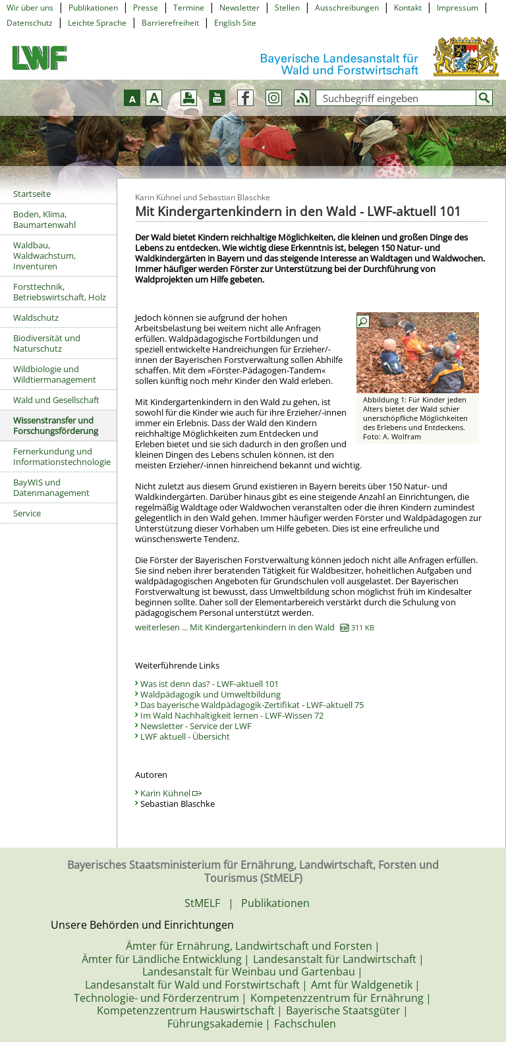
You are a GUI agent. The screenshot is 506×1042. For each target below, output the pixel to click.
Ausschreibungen (347, 7)
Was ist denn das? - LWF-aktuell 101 (209, 684)
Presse (145, 7)
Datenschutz (30, 22)
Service (27, 513)
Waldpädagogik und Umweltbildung (210, 694)
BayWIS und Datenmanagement (51, 487)
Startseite (32, 194)
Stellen (287, 7)
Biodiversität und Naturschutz (46, 343)
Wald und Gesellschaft (56, 400)
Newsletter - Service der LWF (196, 726)
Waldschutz (36, 317)
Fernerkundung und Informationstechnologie (62, 456)
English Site (235, 22)
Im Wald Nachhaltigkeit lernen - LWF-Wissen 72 (231, 715)
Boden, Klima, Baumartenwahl (44, 219)
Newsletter (239, 7)
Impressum (457, 7)
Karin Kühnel (171, 793)
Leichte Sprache (97, 22)
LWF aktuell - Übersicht (185, 736)
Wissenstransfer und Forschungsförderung (55, 425)
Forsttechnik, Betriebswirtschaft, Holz (59, 292)
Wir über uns (30, 7)
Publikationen (93, 7)
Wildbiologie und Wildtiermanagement (54, 374)
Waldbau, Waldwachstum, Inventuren (44, 255)
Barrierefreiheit (170, 22)
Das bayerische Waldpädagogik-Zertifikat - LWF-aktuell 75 (252, 705)
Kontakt (408, 7)
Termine (188, 7)
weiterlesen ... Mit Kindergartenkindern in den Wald (254, 627)
